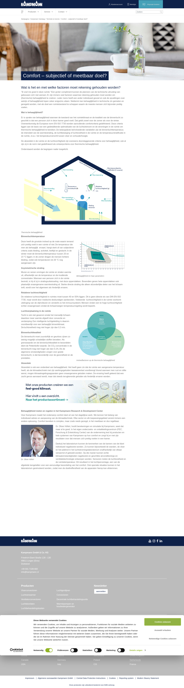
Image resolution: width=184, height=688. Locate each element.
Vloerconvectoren (29, 590)
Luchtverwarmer (28, 595)
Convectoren (62, 595)
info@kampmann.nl (30, 572)
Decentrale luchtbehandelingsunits (72, 599)
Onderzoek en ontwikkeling (33, 634)
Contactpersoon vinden (140, 625)
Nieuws (60, 625)
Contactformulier (137, 629)
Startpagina (25, 19)
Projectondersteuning (103, 625)
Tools (96, 634)
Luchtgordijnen (63, 590)
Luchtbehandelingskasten (32, 608)
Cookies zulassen (163, 654)
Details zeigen (135, 683)
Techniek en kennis (52, 19)
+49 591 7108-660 (29, 569)
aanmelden (102, 591)
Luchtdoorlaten (28, 604)
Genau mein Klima (29, 629)
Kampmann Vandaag (38, 19)
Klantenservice (100, 629)
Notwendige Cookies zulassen (162, 671)
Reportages (62, 629)
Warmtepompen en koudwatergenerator (66, 605)
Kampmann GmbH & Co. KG (34, 625)
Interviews (62, 638)
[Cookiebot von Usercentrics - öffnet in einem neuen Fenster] (16, 683)
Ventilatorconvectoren (31, 599)
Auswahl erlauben (162, 663)
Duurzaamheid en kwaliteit (33, 638)
